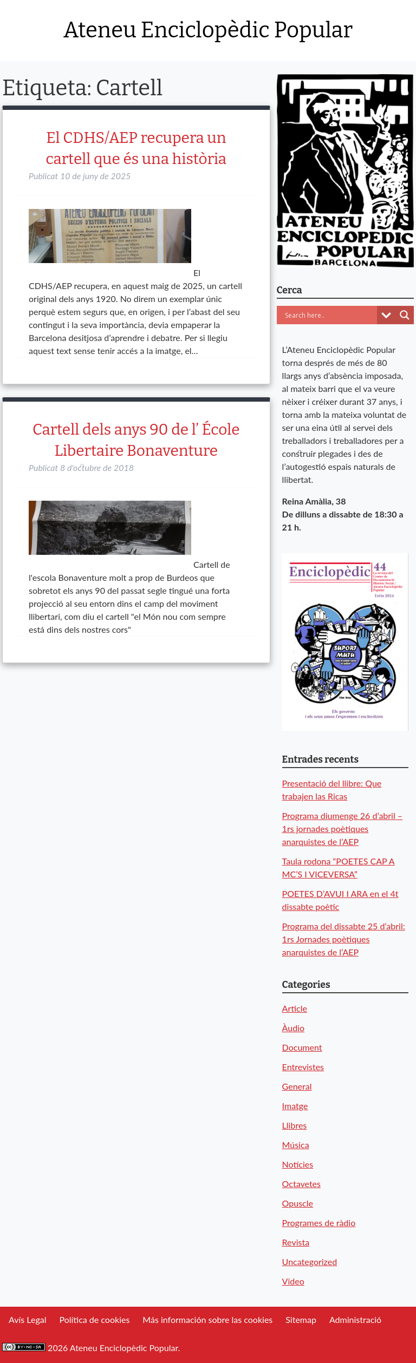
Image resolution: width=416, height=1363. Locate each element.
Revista (296, 1242)
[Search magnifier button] (404, 315)
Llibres (294, 1125)
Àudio (293, 1028)
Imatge (295, 1105)
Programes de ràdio (319, 1222)
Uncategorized (309, 1261)
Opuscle (297, 1203)
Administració (355, 1319)
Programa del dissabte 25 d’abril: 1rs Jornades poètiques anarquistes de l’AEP (343, 939)
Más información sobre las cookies (207, 1319)
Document (302, 1047)
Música (295, 1144)
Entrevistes (303, 1066)
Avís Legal (27, 1319)
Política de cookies (94, 1319)
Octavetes (301, 1183)
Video (293, 1281)
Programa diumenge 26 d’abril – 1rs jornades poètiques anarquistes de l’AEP (342, 828)
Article (294, 1008)
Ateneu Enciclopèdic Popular (208, 30)
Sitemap (300, 1319)
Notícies (298, 1164)
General (297, 1086)
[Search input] (329, 315)
